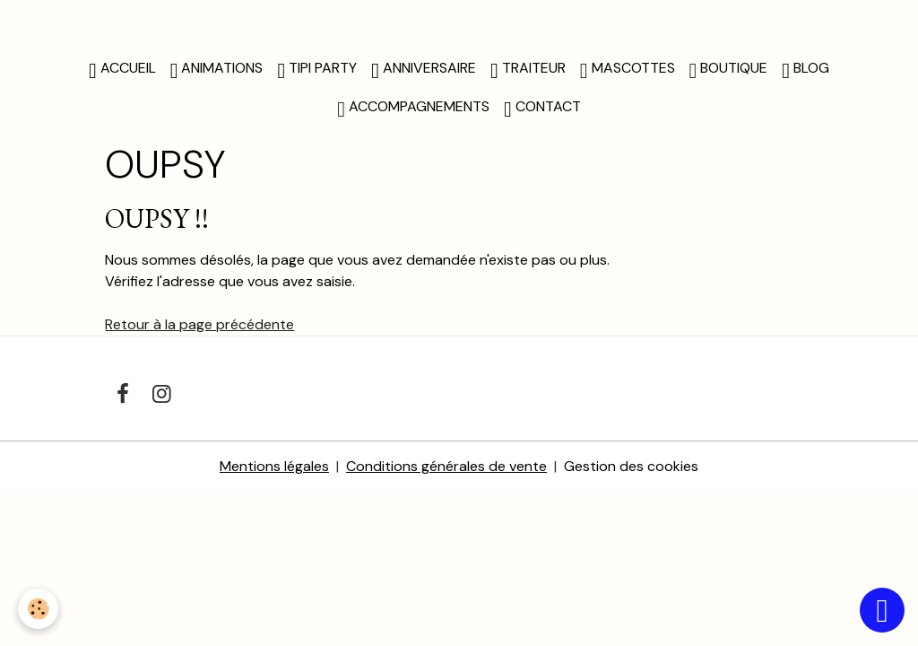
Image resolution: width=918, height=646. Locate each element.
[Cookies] (38, 609)
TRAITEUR (528, 70)
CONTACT (542, 108)
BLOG (805, 70)
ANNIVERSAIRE (423, 70)
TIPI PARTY (317, 70)
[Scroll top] (882, 610)
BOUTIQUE (728, 70)
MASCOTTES (627, 70)
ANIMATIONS (217, 70)
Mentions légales (274, 466)
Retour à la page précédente (199, 324)
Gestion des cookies (631, 466)
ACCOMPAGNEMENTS (413, 108)
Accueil (122, 70)
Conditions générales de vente (446, 466)
